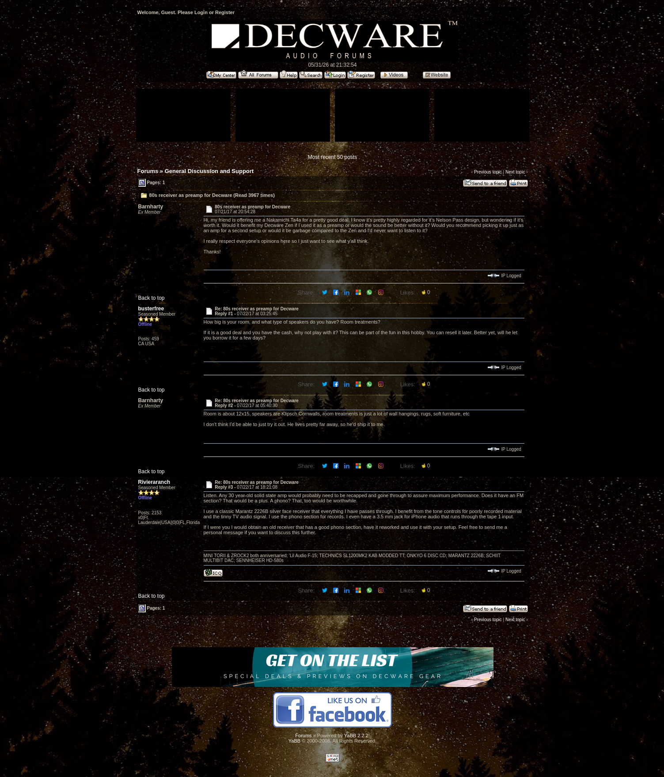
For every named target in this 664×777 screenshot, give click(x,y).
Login (201, 12)
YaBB (294, 740)
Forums (148, 171)
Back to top (151, 298)
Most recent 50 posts (332, 157)
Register (225, 12)
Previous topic (488, 172)
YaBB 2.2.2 (356, 735)
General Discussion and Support (209, 171)
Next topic (515, 172)
